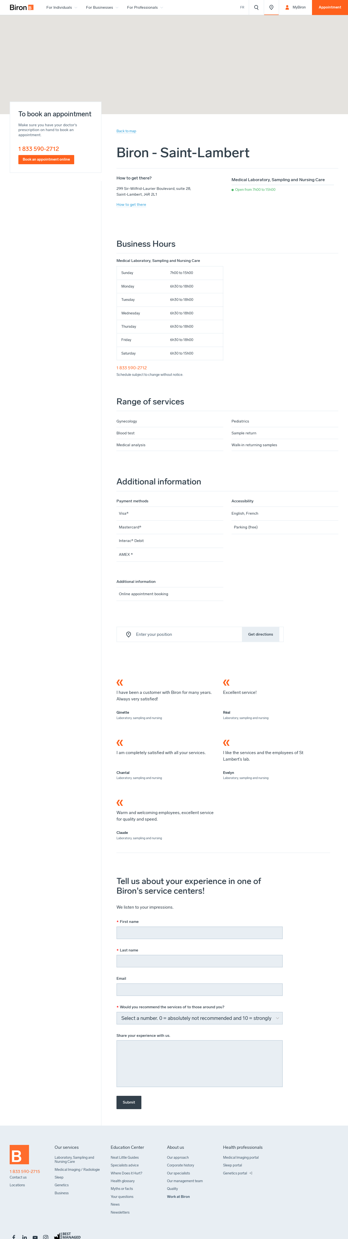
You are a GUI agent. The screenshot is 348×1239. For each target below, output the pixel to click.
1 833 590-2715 (25, 1171)
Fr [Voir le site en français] (242, 7)
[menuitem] (22, 7)
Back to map (126, 131)
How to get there (131, 204)
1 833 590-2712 (38, 148)
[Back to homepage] (19, 1157)
